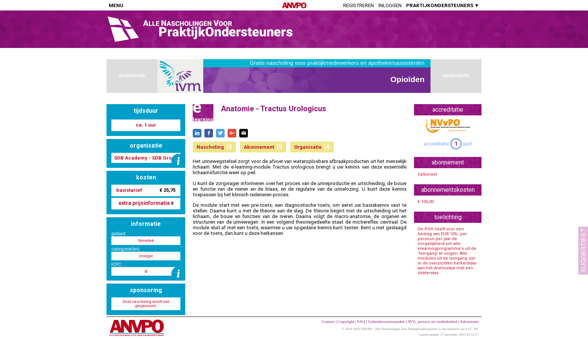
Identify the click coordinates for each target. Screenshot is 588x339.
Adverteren (469, 321)
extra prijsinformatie (146, 203)
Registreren (358, 5)
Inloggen (390, 5)
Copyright (346, 321)
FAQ (361, 321)
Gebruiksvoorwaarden (386, 321)
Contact (328, 321)
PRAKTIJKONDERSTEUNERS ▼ (442, 5)
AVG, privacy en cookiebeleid (432, 321)
